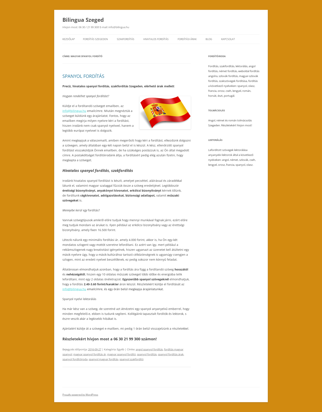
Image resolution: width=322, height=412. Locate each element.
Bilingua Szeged (83, 19)
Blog (209, 39)
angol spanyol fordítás (149, 349)
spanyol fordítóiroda (74, 359)
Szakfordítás (125, 39)
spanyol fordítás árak (171, 354)
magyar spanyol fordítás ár (89, 354)
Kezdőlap (68, 39)
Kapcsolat (228, 39)
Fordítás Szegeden (95, 39)
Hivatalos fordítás (156, 39)
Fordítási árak (187, 39)
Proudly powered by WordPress (80, 394)
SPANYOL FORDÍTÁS (83, 76)
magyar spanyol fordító (121, 354)
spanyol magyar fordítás (103, 359)
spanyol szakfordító (132, 359)
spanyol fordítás (147, 354)
